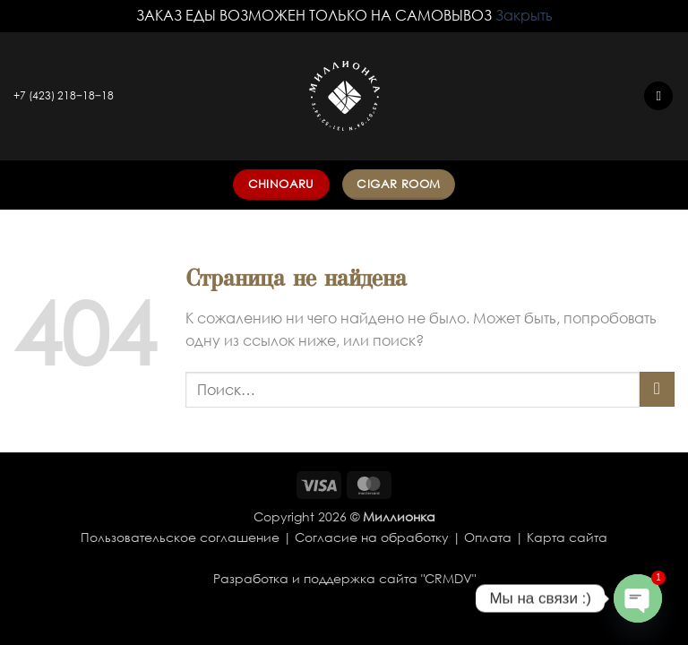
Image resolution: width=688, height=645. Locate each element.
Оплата (488, 537)
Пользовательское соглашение (180, 537)
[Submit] (657, 389)
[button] (658, 96)
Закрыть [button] (524, 15)
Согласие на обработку (372, 537)
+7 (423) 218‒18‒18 (63, 95)
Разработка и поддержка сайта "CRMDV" (344, 578)
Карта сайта (567, 537)
